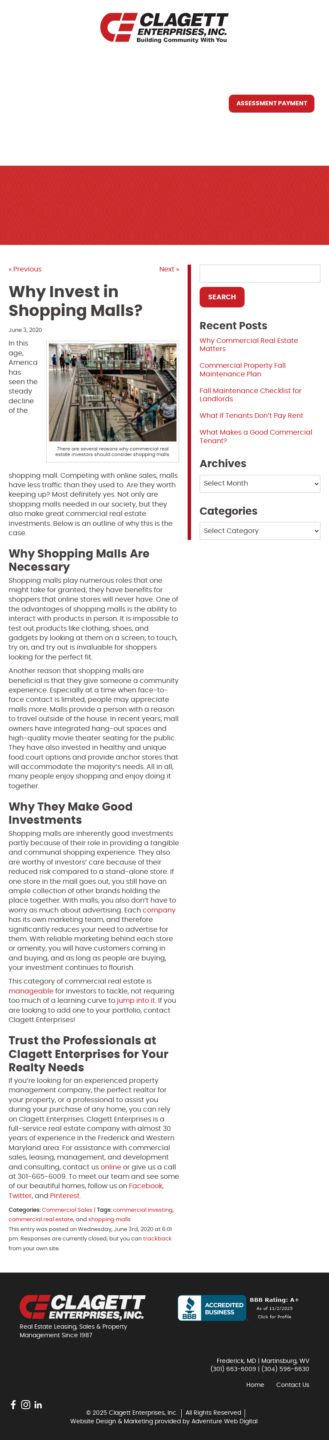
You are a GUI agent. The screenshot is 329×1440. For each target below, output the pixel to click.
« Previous (25, 269)
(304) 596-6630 (285, 1369)
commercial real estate (41, 1219)
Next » (169, 269)
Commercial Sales (67, 1210)
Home (31, 63)
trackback (157, 1239)
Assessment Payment (271, 104)
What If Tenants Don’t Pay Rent (251, 415)
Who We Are (42, 83)
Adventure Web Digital (224, 1422)
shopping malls (109, 1219)
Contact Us (42, 142)
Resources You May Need (65, 122)
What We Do (43, 103)
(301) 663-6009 (233, 1369)
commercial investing (143, 1210)
